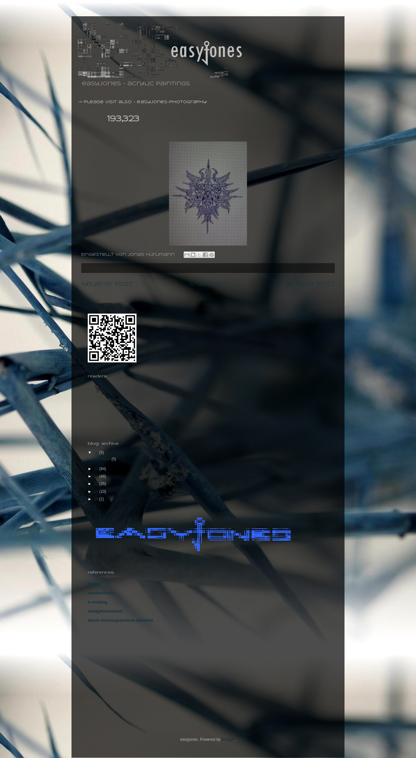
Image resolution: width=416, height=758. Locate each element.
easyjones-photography (172, 102)
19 (96, 499)
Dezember (101, 459)
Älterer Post (310, 284)
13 (96, 483)
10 (96, 452)
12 (96, 476)
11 (96, 469)
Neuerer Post (107, 284)
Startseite (209, 284)
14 (96, 491)
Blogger (228, 739)
